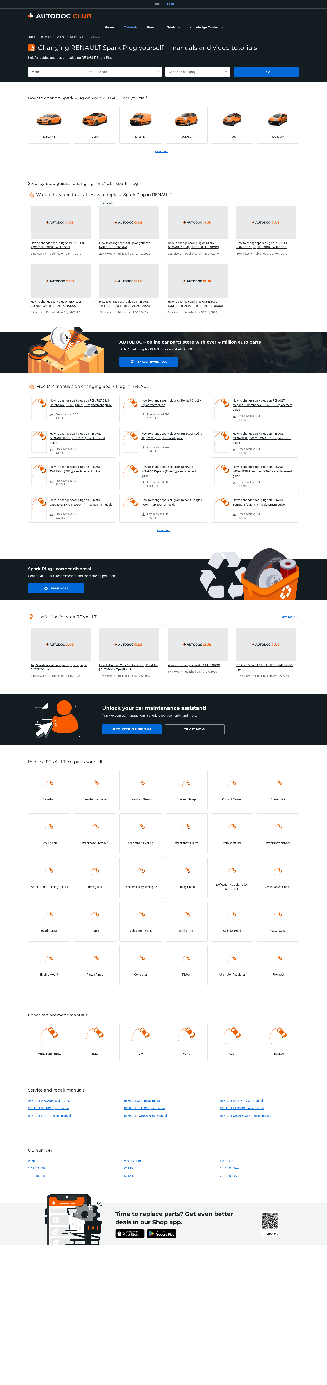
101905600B (36, 1168)
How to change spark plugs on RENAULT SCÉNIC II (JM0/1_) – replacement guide (259, 502)
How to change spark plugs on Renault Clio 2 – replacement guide (171, 402)
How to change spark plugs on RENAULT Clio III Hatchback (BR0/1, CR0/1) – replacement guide (81, 402)
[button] (173, 27)
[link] (109, 27)
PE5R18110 (35, 1161)
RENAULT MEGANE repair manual (49, 1101)
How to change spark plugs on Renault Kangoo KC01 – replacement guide (171, 502)
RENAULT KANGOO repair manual (242, 1108)
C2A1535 (130, 1168)
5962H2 (129, 1176)
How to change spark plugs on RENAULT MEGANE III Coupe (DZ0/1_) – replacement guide (77, 438)
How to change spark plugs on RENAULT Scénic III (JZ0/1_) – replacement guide (171, 436)
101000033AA (229, 1168)
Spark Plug (76, 36)
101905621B (36, 1176)
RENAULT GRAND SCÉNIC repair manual (246, 1116)
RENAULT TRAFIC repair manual (144, 1108)
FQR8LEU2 (227, 1161)
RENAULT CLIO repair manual (143, 1101)
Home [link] (31, 36)
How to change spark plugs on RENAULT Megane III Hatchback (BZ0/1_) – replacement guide (262, 405)
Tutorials (46, 36)
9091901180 (132, 1161)
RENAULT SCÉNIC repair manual (48, 1108)
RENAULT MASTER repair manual (241, 1101)
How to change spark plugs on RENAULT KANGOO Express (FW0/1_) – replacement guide (168, 471)
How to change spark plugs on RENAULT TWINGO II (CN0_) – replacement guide (76, 469)
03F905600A (228, 1176)
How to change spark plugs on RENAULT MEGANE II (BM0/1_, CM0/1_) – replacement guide (262, 438)
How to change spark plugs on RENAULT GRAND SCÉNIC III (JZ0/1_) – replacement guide (81, 502)
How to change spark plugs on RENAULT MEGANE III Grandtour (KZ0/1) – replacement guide (262, 471)
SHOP (156, 4)
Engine (60, 36)
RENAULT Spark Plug (149, 361)
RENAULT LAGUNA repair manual (49, 1116)
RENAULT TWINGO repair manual (145, 1116)
